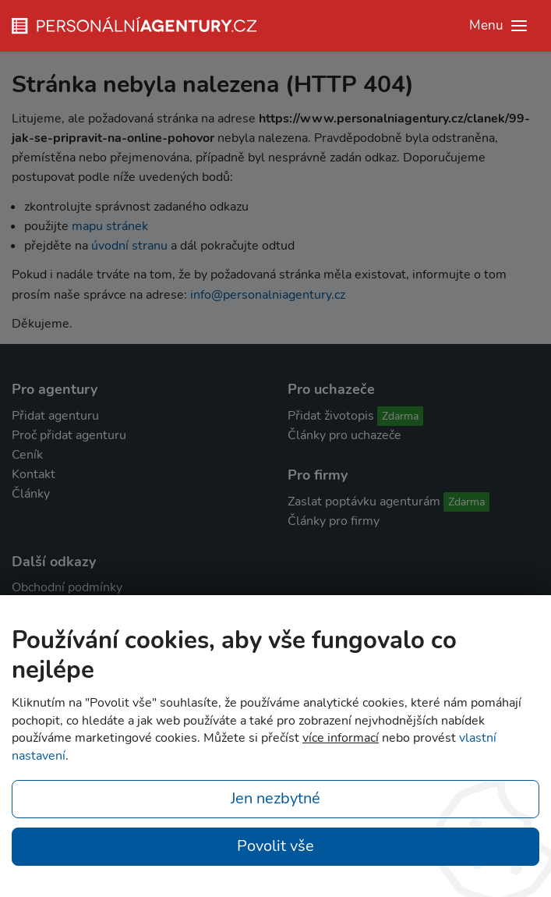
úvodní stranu (129, 245)
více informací (340, 737)
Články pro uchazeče (344, 435)
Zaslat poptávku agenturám (364, 501)
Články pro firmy (334, 521)
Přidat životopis (331, 415)
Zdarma (400, 416)
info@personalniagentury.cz (267, 294)
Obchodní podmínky (67, 587)
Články (31, 493)
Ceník (27, 454)
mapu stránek (110, 226)
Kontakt (33, 474)
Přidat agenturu (55, 415)
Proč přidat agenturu (69, 435)
